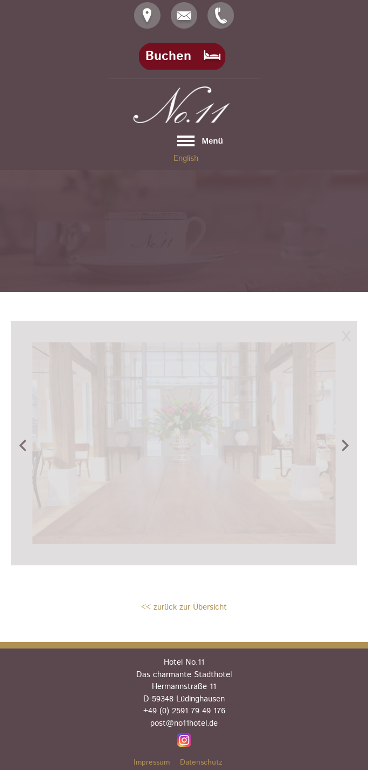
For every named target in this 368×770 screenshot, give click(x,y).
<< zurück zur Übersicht (184, 607)
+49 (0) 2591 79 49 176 (184, 711)
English (185, 158)
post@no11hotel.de (184, 723)
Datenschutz (201, 762)
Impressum (151, 762)
